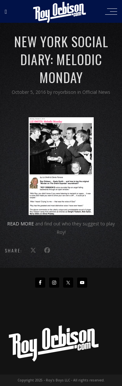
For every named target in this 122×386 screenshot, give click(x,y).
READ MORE (20, 224)
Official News (96, 92)
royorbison (65, 92)
